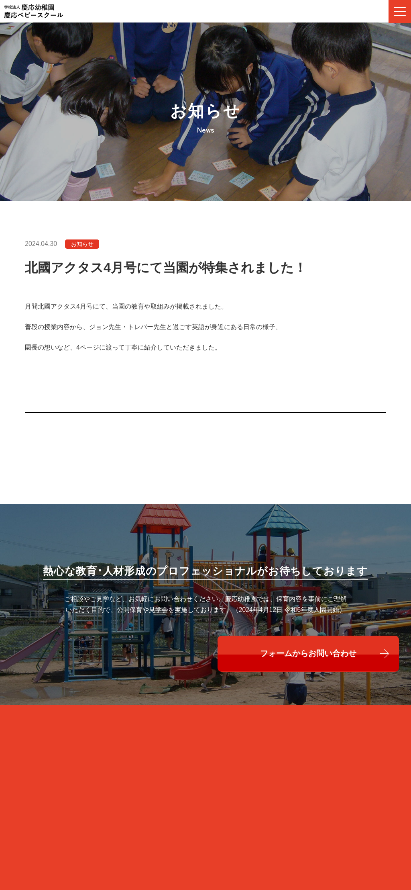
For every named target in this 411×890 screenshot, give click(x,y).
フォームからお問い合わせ (308, 660)
